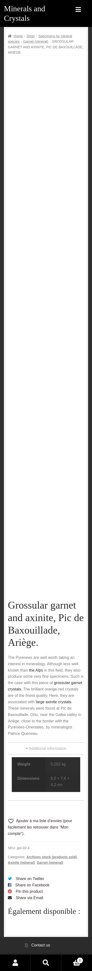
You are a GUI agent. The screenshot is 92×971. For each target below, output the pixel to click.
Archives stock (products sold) (51, 857)
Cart (72, 960)
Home (18, 36)
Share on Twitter (30, 879)
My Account (15, 962)
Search (46, 962)
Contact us (40, 945)
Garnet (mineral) (35, 41)
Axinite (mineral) (21, 863)
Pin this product (29, 891)
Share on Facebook (32, 885)
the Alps (36, 670)
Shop (30, 36)
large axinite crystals (53, 702)
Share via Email (29, 898)
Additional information (46, 748)
